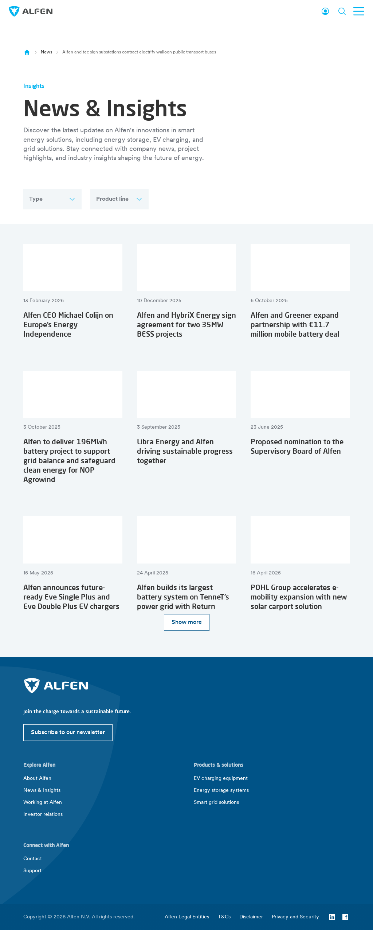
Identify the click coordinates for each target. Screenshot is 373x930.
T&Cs (224, 917)
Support (32, 871)
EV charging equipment (221, 778)
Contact (32, 859)
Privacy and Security (295, 917)
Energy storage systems (221, 790)
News (46, 52)
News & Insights (41, 790)
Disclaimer (251, 917)
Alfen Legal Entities (187, 917)
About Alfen (37, 778)
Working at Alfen (42, 802)
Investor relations (43, 814)
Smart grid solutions (216, 802)
